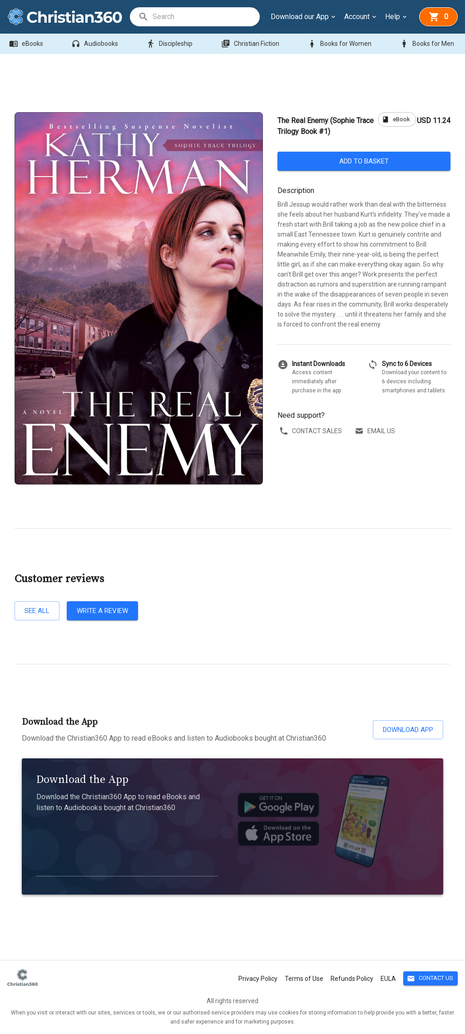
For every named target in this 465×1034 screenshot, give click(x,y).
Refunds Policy (352, 978)
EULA (388, 978)
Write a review (102, 610)
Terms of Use (304, 978)
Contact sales (311, 431)
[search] (206, 17)
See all (37, 611)
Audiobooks (95, 43)
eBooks (27, 43)
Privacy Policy (257, 978)
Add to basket (363, 161)
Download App (408, 730)
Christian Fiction (251, 43)
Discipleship (170, 43)
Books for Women (340, 43)
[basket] (438, 16)
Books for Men (428, 43)
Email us (376, 431)
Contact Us (430, 978)
